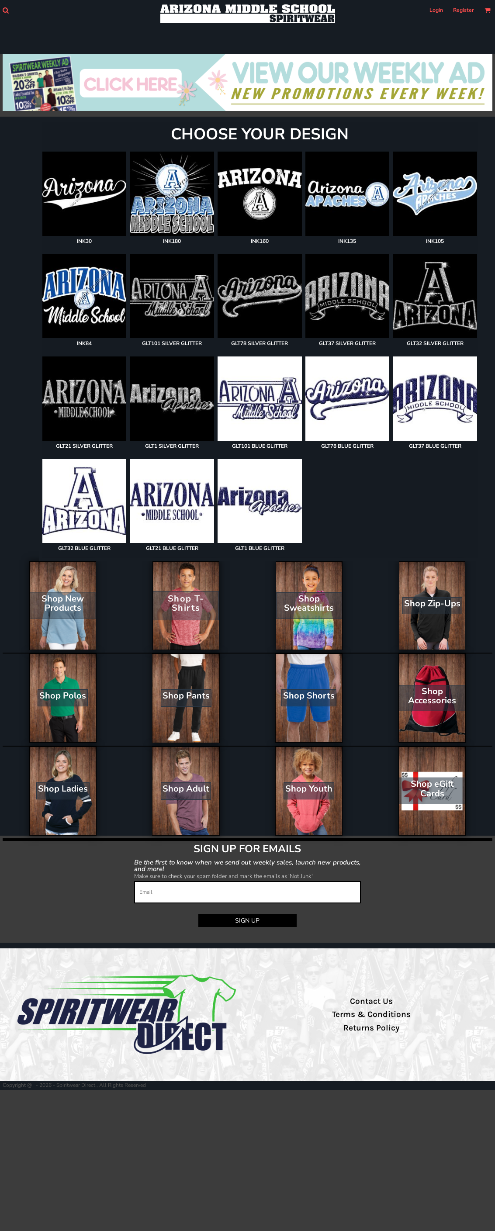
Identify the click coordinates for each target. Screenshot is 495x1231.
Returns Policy (371, 1028)
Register (463, 10)
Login (436, 10)
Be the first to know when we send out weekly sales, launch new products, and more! (247, 865)
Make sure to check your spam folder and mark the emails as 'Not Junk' (223, 876)
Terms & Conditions (371, 1014)
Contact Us (371, 1001)
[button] (5, 10)
